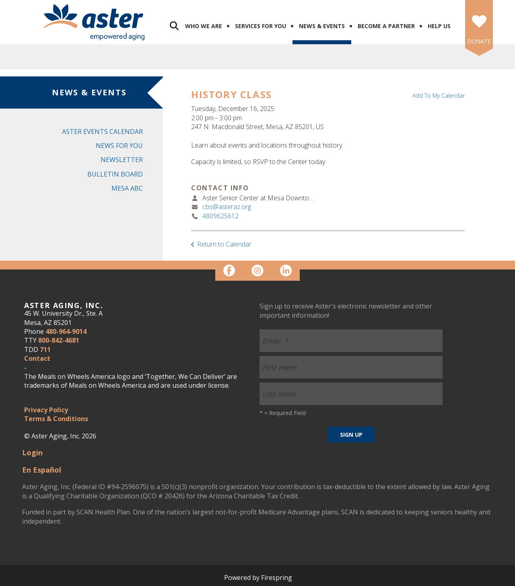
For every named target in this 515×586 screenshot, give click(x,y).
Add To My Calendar (438, 95)
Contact (37, 358)
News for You (119, 145)
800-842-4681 (58, 340)
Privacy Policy (46, 409)
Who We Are (203, 26)
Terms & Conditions (56, 418)
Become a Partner (386, 26)
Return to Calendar (224, 244)
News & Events (322, 26)
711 (45, 349)
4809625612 (220, 216)
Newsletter (122, 159)
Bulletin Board (115, 174)
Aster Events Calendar (102, 131)
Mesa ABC (127, 188)
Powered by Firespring (258, 577)
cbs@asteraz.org (226, 206)
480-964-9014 (66, 331)
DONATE (479, 41)
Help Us (439, 26)
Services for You (260, 26)
